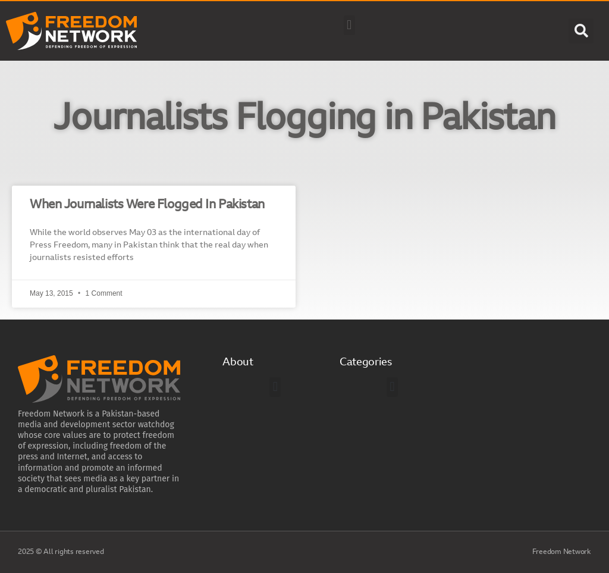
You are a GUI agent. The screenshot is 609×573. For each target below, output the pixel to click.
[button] (349, 25)
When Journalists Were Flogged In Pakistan (147, 205)
